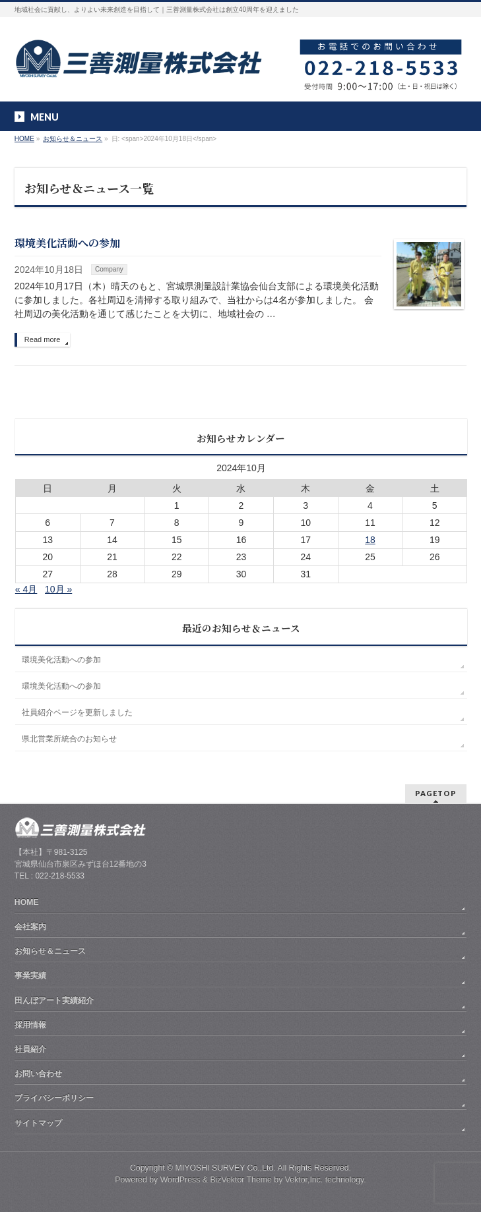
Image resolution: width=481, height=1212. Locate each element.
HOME (27, 902)
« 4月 (26, 589)
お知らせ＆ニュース (50, 951)
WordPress (180, 1179)
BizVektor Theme (241, 1179)
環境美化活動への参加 (67, 242)
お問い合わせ (38, 1073)
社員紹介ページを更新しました (77, 712)
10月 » (58, 589)
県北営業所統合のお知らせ (69, 738)
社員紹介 (30, 1049)
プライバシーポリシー (54, 1098)
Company (109, 269)
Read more (42, 339)
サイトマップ (38, 1123)
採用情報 (30, 1024)
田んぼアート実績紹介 (54, 1000)
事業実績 (30, 975)
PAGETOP (436, 793)
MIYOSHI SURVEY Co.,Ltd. (226, 1167)
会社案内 (30, 926)
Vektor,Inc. (304, 1179)
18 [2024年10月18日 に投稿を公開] (370, 539)
